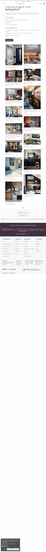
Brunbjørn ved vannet (9, 153)
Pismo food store (27, 145)
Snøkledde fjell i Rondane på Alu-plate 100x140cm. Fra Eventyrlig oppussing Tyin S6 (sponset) (31, 111)
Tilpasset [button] (9, 549)
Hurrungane (26, 64)
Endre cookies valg (41, 219)
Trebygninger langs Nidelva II (29, 196)
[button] (2, 545)
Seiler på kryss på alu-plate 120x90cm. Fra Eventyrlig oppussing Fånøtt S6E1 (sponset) (12, 136)
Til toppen (23, 207)
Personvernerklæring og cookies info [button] (8, 543)
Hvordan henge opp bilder (7, 253)
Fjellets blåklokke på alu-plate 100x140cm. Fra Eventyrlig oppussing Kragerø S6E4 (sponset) (13, 118)
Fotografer (28, 1)
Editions (38, 246)
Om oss (4, 241)
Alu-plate (16, 241)
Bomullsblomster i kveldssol (28, 81)
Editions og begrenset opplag (8, 243)
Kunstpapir (17, 246)
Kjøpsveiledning (5, 251)
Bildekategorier (9, 40)
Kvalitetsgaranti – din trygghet (29, 248)
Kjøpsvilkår (26, 253)
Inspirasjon (22, 1)
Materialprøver (17, 251)
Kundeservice (27, 239)
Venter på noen (7, 66)
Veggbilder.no (6, 239)
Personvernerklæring (27, 256)
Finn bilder (39, 239)
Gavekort (16, 253)
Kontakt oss (26, 241)
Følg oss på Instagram (20, 234)
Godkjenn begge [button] (15, 549)
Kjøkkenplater (17, 248)
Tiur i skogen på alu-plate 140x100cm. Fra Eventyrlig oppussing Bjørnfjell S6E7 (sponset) (32, 129)
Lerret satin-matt (18, 243)
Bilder (16, 1)
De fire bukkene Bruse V (9, 209)
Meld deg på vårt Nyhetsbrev (7, 228)
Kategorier (38, 243)
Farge (38, 248)
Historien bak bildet (6, 256)
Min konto (25, 243)
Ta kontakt (7, 35)
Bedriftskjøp (26, 246)
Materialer (18, 239)
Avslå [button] (4, 549)
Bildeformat (39, 251)
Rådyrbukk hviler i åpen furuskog (29, 170)
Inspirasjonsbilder (6, 248)
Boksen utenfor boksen (9, 177)
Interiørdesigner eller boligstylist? (8, 272)
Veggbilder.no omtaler (6, 246)
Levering (25, 251)
